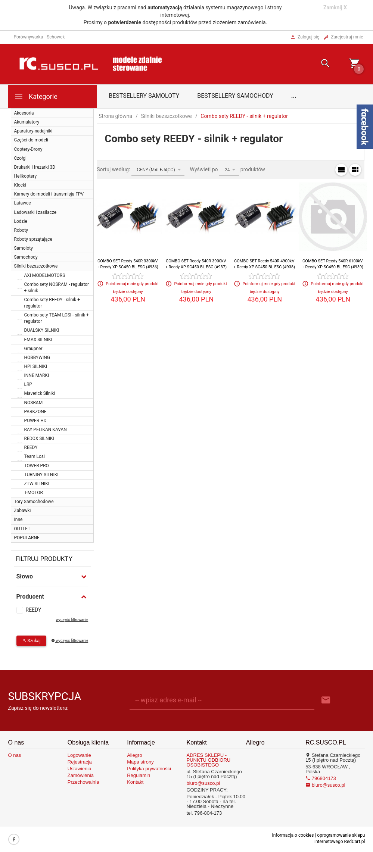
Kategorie (35, 96)
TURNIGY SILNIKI (41, 474)
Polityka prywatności (149, 768)
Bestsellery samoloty (144, 95)
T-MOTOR (33, 492)
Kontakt (135, 782)
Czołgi (20, 158)
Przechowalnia (83, 782)
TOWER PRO (36, 465)
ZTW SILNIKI (37, 483)
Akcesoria (24, 113)
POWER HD (35, 420)
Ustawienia (79, 768)
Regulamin (138, 775)
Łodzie (20, 221)
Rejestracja (80, 762)
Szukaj (31, 640)
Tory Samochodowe (34, 501)
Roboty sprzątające (33, 239)
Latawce (22, 203)
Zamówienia (81, 775)
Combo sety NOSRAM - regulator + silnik (56, 287)
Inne (18, 519)
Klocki (20, 185)
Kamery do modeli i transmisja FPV (49, 194)
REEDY (31, 447)
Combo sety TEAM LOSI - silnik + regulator (56, 318)
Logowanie (79, 755)
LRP (28, 384)
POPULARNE (27, 537)
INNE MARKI (36, 375)
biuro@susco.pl (203, 783)
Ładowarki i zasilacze (35, 212)
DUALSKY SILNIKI (41, 330)
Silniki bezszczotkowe (36, 266)
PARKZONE (35, 411)
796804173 (320, 778)
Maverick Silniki (39, 393)
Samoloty (23, 248)
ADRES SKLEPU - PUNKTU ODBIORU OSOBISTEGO (208, 760)
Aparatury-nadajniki (33, 131)
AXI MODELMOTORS (44, 275)
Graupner (33, 348)
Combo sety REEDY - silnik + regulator (52, 303)
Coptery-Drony (28, 149)
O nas (14, 755)
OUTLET (22, 528)
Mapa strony (140, 762)
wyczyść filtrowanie (72, 620)
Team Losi (34, 456)
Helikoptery (25, 176)
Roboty (21, 230)
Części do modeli (31, 140)
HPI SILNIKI (35, 366)
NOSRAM (33, 402)
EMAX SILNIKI (38, 339)
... (293, 95)
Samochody (26, 257)
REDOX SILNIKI (39, 438)
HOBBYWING (37, 357)
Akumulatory (27, 122)
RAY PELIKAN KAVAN (45, 429)
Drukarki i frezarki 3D (35, 167)
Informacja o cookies (293, 835)
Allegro (134, 755)
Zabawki (22, 510)
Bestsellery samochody (235, 95)
